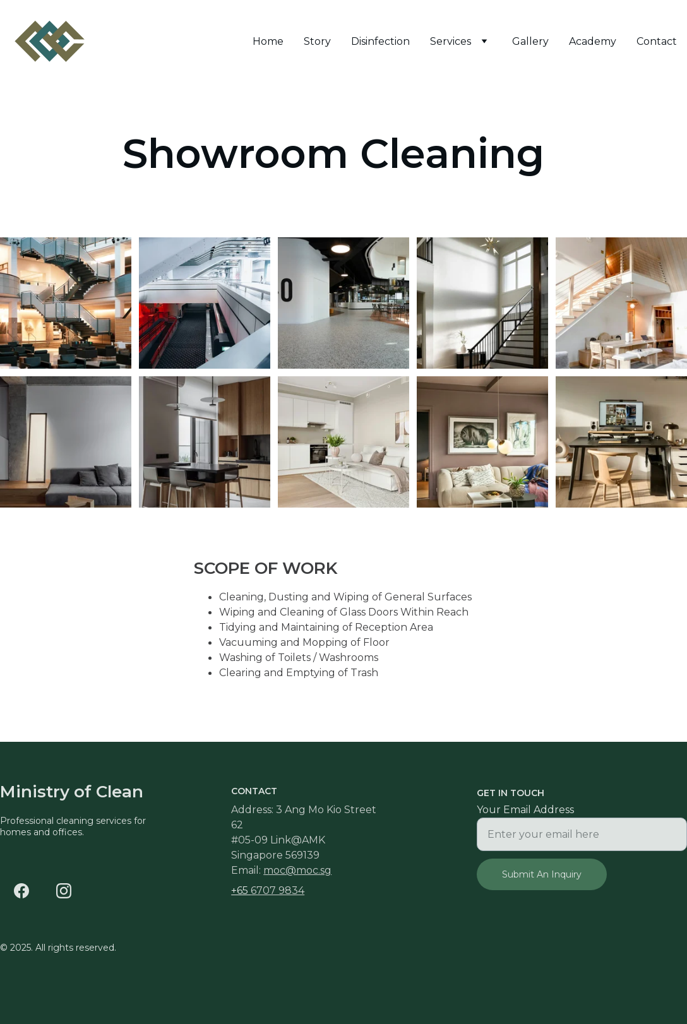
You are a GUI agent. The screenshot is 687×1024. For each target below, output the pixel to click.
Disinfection (380, 41)
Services (450, 41)
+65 (241, 890)
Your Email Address (525, 810)
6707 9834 (277, 890)
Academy (592, 41)
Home (268, 41)
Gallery (530, 41)
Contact (656, 41)
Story (317, 41)
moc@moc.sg (297, 870)
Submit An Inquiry (542, 874)
